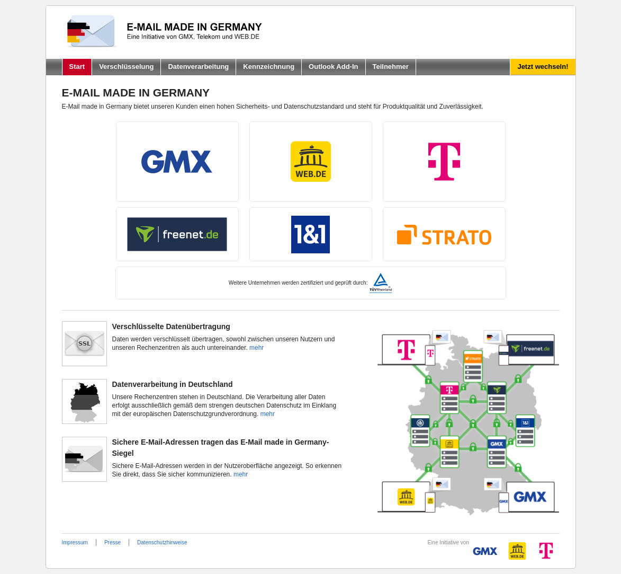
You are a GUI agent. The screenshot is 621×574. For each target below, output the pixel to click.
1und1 (311, 234)
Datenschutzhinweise (162, 542)
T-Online (444, 161)
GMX (177, 161)
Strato (444, 234)
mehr (256, 347)
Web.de (311, 161)
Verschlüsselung (126, 66)
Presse (112, 542)
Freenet (177, 234)
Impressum (75, 542)
